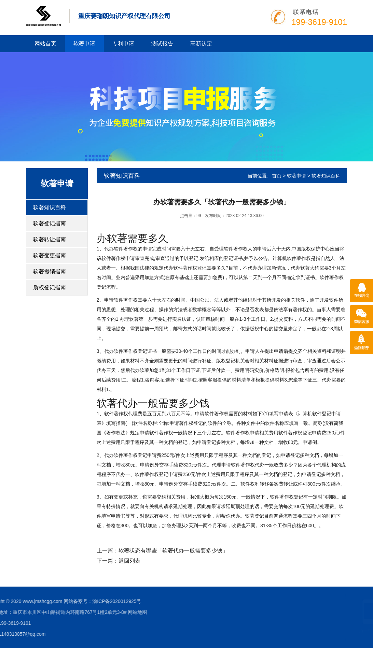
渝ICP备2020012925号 (55, 601)
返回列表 (129, 561)
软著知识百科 (49, 207)
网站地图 (76, 612)
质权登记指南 (49, 287)
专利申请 (123, 43)
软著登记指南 (49, 223)
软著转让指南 (49, 239)
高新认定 (201, 43)
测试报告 (162, 43)
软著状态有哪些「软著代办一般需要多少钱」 (173, 550)
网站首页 (45, 43)
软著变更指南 (49, 255)
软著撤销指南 (49, 271)
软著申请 (84, 43)
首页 (276, 175)
